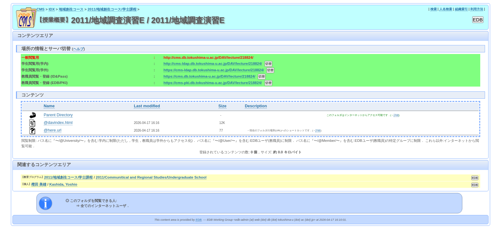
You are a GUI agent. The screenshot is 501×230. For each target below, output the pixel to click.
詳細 (396, 115)
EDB (198, 219)
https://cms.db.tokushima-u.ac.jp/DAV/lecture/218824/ (209, 76)
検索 (433, 9)
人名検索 (445, 9)
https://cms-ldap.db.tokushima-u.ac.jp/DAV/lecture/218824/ (214, 70)
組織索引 (461, 9)
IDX (52, 9)
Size (223, 106)
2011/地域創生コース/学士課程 (112, 9)
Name (49, 106)
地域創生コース (71, 9)
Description (256, 106)
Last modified (147, 106)
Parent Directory (58, 115)
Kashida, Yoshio (63, 184)
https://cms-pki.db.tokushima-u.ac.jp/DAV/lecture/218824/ (213, 83)
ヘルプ (78, 49)
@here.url (53, 130)
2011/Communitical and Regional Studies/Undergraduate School (151, 177)
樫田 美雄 (38, 184)
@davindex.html (58, 122)
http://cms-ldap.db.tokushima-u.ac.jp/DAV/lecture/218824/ (213, 63)
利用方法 (476, 9)
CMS (40, 9)
